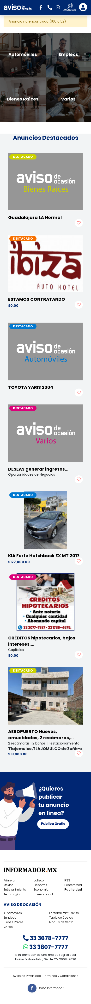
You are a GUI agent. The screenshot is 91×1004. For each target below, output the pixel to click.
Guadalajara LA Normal (35, 217)
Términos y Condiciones (60, 976)
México (8, 885)
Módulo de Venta (61, 922)
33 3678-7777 (45, 938)
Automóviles (13, 913)
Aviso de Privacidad (27, 976)
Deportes (40, 885)
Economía (41, 889)
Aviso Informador (50, 988)
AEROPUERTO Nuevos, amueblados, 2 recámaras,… (41, 734)
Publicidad (73, 889)
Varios (8, 927)
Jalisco (39, 880)
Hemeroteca (73, 885)
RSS (67, 880)
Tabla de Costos (61, 917)
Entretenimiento (15, 889)
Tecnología (12, 894)
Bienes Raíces (14, 922)
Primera (9, 880)
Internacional (43, 894)
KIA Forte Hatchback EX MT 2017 (43, 556)
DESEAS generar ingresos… (38, 469)
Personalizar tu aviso (64, 913)
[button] (42, 7)
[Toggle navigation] (83, 7)
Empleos (10, 917)
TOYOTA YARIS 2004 (30, 387)
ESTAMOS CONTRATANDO (36, 299)
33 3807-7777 (45, 947)
